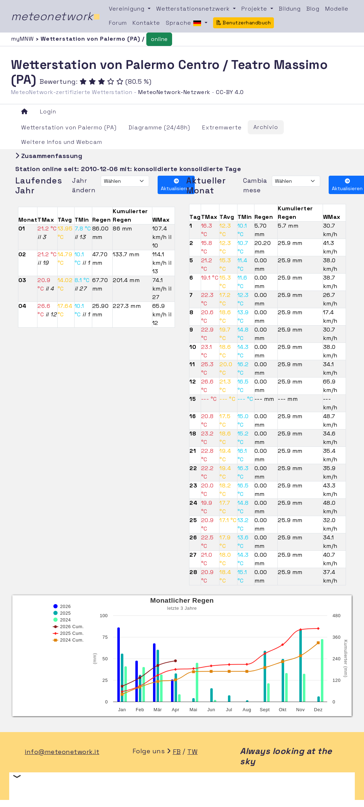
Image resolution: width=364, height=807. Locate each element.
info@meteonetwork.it (62, 752)
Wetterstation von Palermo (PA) (69, 127)
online (159, 39)
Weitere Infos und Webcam (61, 142)
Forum (118, 23)
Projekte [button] (255, 8)
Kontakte (146, 23)
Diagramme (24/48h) (159, 127)
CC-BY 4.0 (230, 92)
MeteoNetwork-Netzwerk (174, 92)
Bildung (290, 8)
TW (192, 752)
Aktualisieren (176, 185)
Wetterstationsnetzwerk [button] (193, 8)
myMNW (23, 38)
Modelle (336, 8)
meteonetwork (55, 16)
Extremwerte (222, 127)
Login (48, 111)
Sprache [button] (184, 23)
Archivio (265, 127)
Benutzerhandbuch (243, 22)
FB (177, 752)
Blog (312, 8)
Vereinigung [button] (127, 8)
